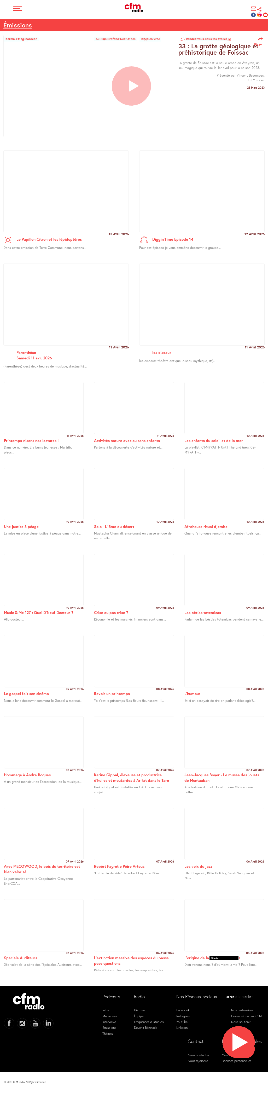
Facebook (183, 1010)
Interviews (109, 1022)
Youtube (182, 1022)
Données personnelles (237, 1061)
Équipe (138, 1016)
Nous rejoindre (198, 1061)
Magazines (109, 1016)
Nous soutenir (240, 1022)
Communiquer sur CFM (246, 1016)
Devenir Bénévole (145, 1027)
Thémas (107, 1033)
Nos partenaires (242, 1010)
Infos (105, 1010)
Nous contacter (198, 1055)
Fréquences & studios (149, 1022)
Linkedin (182, 1027)
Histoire (139, 1010)
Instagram (183, 1016)
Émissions (17, 25)
